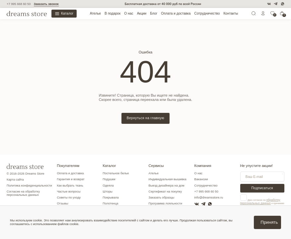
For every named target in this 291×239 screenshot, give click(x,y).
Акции (141, 13)
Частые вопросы (68, 191)
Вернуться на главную (145, 118)
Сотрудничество (207, 13)
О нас (128, 13)
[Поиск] (253, 14)
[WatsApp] (282, 4)
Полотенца (110, 203)
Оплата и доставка (175, 13)
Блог (153, 13)
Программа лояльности (165, 203)
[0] (272, 14)
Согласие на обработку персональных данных (23, 193)
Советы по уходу (69, 197)
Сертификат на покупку (165, 191)
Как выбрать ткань (70, 185)
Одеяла (108, 185)
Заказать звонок (46, 4)
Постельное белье (116, 173)
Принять (269, 222)
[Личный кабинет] (263, 14)
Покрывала (110, 197)
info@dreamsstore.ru (208, 197)
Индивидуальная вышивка (167, 179)
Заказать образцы (161, 197)
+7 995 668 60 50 (19, 4)
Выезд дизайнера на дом (166, 185)
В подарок (112, 13)
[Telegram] (275, 4)
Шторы (107, 191)
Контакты (230, 13)
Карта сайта (15, 179)
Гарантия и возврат (70, 179)
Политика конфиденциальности (29, 185)
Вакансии (201, 179)
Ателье (95, 13)
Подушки (109, 179)
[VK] (269, 4)
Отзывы (62, 203)
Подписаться (262, 188)
